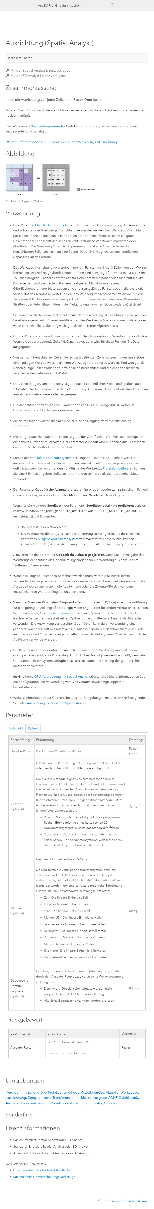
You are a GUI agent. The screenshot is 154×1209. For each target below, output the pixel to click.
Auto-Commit (16, 1092)
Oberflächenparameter (47, 126)
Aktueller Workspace (122, 1092)
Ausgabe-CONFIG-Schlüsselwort (118, 1098)
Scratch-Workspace (67, 1103)
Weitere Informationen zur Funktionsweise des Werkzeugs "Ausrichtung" (62, 142)
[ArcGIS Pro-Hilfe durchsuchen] (73, 5)
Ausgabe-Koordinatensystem (28, 1103)
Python (33, 728)
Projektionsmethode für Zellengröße (76, 1092)
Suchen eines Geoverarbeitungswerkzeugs (44, 1177)
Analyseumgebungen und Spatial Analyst (57, 703)
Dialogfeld (15, 728)
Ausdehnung (16, 1098)
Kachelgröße (113, 1103)
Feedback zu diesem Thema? (125, 1201)
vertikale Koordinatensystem (51, 458)
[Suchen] (113, 5)
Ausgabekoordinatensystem (57, 539)
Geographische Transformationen (53, 1098)
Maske (86, 1098)
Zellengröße (37, 1092)
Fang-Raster (93, 1103)
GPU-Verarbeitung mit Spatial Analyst (61, 676)
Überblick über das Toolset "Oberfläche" (42, 1170)
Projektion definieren (118, 468)
